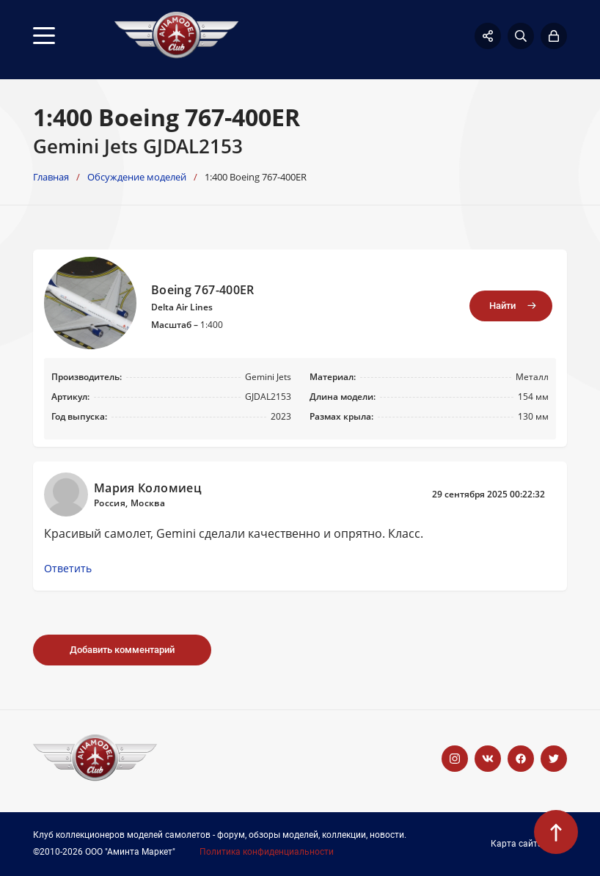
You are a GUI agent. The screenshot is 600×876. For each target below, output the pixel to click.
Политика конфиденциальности (267, 852)
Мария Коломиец (148, 488)
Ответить (68, 568)
